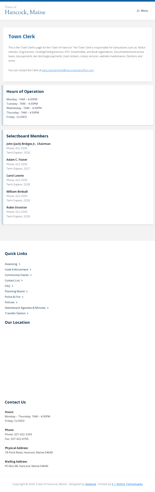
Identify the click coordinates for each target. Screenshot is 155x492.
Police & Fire (12, 297)
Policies (10, 302)
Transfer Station (15, 313)
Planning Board (15, 291)
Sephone (90, 484)
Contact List (12, 280)
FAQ (7, 286)
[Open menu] (142, 11)
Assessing (11, 264)
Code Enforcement (16, 269)
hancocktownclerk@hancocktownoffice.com (68, 70)
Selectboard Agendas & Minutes (25, 308)
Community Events (17, 275)
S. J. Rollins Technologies (127, 484)
